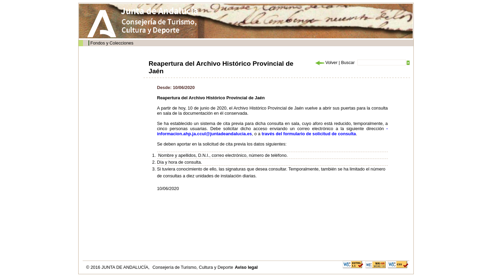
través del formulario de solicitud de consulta (309, 133)
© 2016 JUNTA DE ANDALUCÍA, (118, 267)
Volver (326, 62)
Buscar (348, 62)
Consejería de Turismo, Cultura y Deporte (192, 267)
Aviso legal (246, 267)
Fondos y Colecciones (111, 43)
